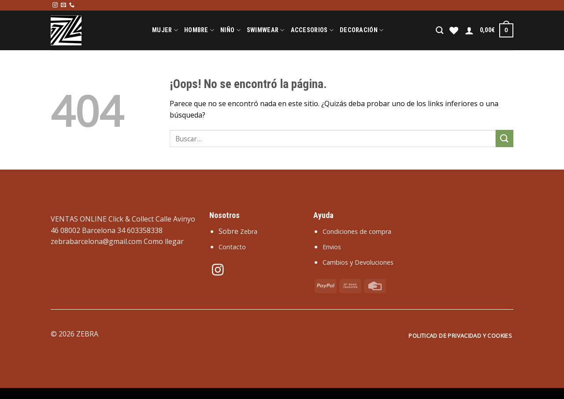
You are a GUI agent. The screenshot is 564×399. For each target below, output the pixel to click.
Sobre (238, 231)
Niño (230, 30)
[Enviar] (504, 138)
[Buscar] (439, 31)
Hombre (199, 30)
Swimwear (266, 30)
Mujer (165, 30)
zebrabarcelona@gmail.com (96, 241)
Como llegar (164, 241)
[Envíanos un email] (63, 5)
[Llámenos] (71, 5)
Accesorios (312, 30)
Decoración (361, 30)
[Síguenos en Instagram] (55, 5)
